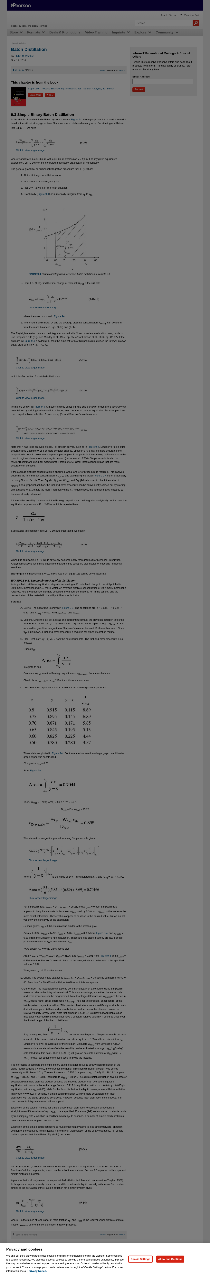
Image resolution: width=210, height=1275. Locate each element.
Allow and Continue (170, 1267)
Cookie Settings (140, 1267)
